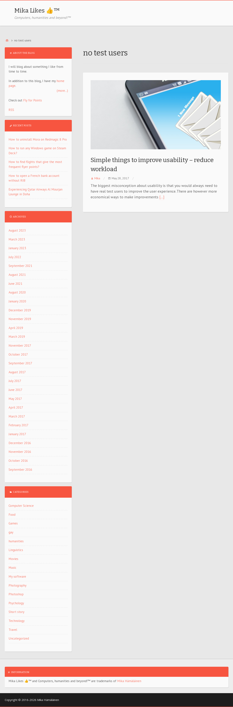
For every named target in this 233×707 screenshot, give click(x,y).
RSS (11, 110)
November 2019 (20, 319)
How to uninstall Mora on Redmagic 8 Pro (38, 139)
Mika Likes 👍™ (37, 10)
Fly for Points (32, 100)
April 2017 (16, 407)
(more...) (62, 91)
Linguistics (16, 550)
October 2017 (18, 354)
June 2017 (15, 390)
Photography (17, 585)
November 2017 (20, 345)
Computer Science (21, 506)
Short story (16, 612)
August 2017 (17, 372)
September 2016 (20, 469)
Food (12, 514)
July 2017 (15, 381)
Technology (17, 621)
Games (13, 523)
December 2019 (20, 310)
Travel (13, 630)
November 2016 (20, 452)
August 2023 (17, 230)
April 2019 (16, 328)
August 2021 (17, 275)
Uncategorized (19, 638)
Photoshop (16, 594)
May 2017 (15, 399)
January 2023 (17, 248)
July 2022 (15, 257)
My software (17, 576)
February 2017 (18, 425)
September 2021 (20, 266)
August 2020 (17, 292)
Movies (13, 559)
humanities (16, 541)
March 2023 (17, 239)
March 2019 (17, 337)
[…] (161, 197)
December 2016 (20, 443)
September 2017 (20, 363)
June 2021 (15, 284)
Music (12, 567)
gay (11, 532)
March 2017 (17, 416)
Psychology (16, 603)
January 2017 (17, 434)
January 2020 (17, 301)
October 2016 (18, 461)
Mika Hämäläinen (129, 681)
